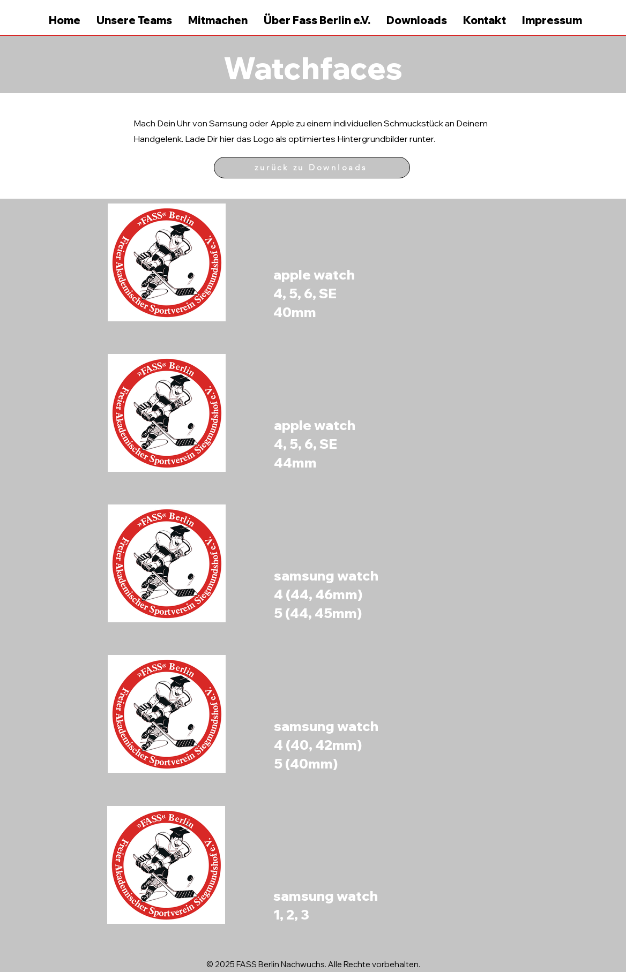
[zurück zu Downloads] (312, 167)
